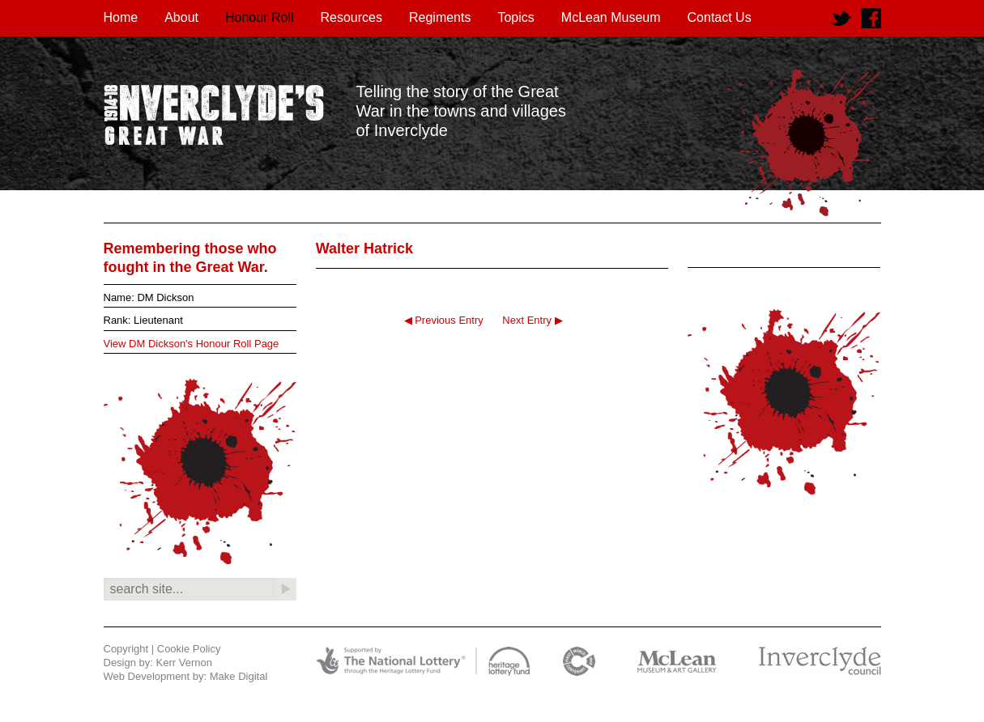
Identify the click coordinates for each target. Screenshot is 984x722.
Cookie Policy (189, 649)
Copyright (126, 649)
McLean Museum (611, 17)
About (181, 17)
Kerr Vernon (184, 662)
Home (121, 17)
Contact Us (720, 17)
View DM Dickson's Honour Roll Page (191, 344)
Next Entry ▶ (532, 320)
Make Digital (239, 676)
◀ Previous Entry (443, 320)
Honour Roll (259, 17)
